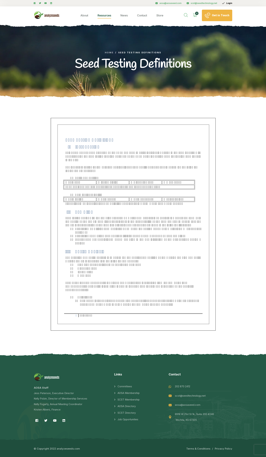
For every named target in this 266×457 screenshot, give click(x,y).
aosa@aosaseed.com (168, 3)
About (84, 15)
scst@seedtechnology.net (202, 3)
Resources (104, 15)
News (124, 15)
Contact (142, 15)
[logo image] (47, 15)
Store (159, 15)
